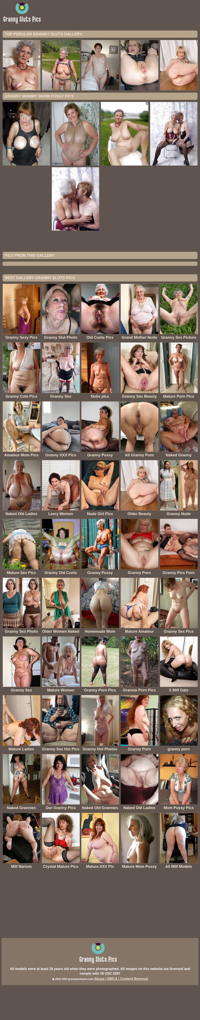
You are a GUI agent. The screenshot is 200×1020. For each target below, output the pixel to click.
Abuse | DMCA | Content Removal (121, 1014)
